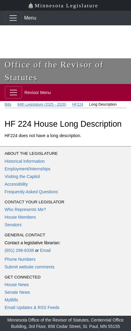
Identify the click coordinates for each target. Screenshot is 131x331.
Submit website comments (29, 266)
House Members (20, 217)
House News (17, 284)
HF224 (77, 104)
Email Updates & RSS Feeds (32, 307)
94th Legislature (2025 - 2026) (41, 104)
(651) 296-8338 (19, 250)
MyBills (11, 299)
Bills (8, 104)
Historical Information (25, 161)
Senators (13, 224)
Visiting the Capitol (22, 176)
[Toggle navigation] (13, 18)
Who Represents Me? (25, 209)
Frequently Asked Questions (31, 191)
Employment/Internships (27, 168)
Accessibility (16, 184)
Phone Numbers (20, 259)
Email (45, 250)
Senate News (17, 292)
